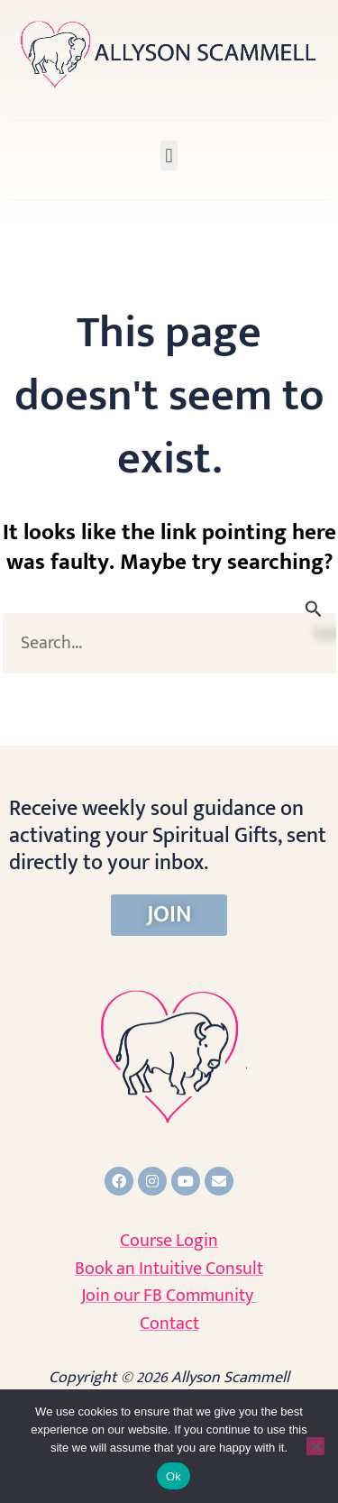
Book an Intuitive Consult (169, 1268)
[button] (169, 155)
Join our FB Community (169, 1295)
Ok (173, 1476)
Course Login (169, 1240)
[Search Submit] (314, 609)
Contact (169, 1323)
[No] (315, 1446)
